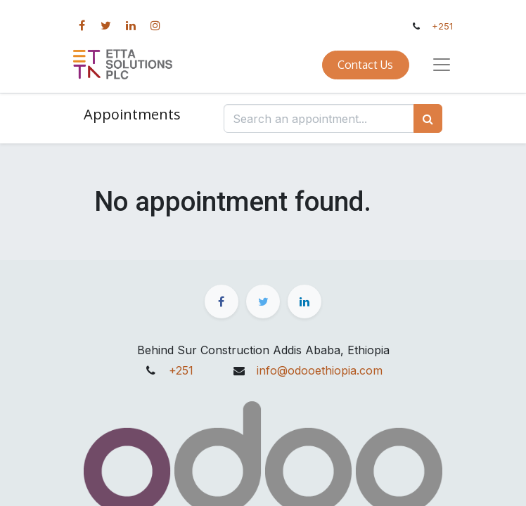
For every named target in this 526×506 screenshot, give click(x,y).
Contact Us (365, 65)
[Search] (427, 118)
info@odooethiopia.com (320, 370)
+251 (442, 26)
